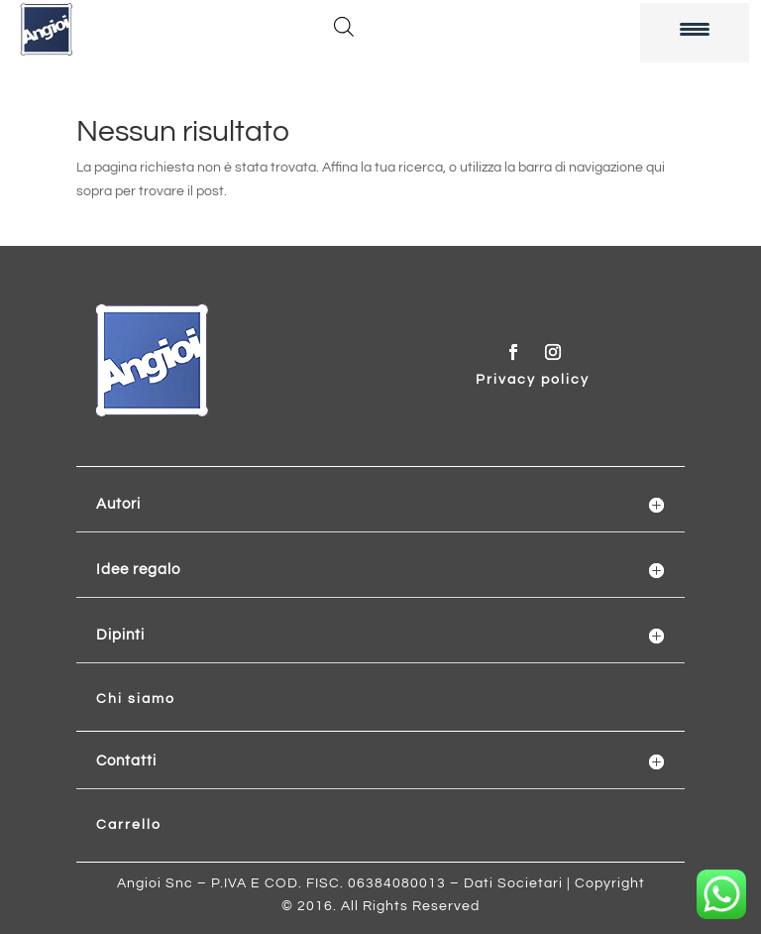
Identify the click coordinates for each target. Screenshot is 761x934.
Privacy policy (533, 380)
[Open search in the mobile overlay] (344, 27)
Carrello (129, 825)
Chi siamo (135, 699)
